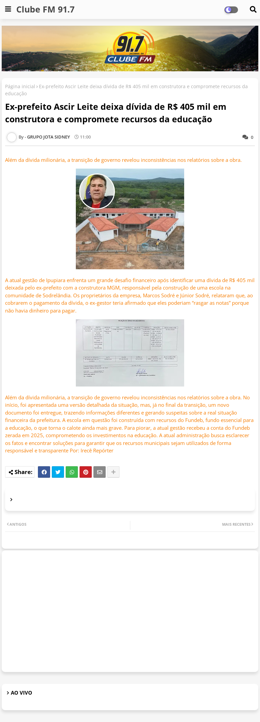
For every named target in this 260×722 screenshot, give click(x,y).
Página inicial (20, 86)
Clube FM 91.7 (45, 9)
